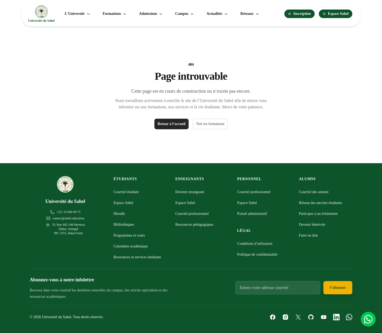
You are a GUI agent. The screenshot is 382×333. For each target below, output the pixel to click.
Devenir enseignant (189, 192)
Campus (185, 13)
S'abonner (338, 288)
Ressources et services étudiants (137, 257)
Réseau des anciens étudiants (320, 203)
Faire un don (308, 235)
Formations (115, 13)
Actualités (217, 13)
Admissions (151, 13)
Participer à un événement (318, 214)
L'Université (78, 13)
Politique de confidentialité (257, 254)
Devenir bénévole (312, 225)
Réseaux (250, 13)
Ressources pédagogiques (194, 225)
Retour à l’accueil (172, 124)
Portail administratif (252, 214)
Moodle (119, 214)
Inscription (299, 14)
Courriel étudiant (126, 192)
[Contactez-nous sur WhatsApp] (368, 319)
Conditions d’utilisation (254, 244)
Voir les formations (210, 124)
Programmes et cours (129, 235)
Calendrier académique (131, 246)
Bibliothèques (124, 225)
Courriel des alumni (313, 192)
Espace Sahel (336, 14)
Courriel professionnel (192, 214)
